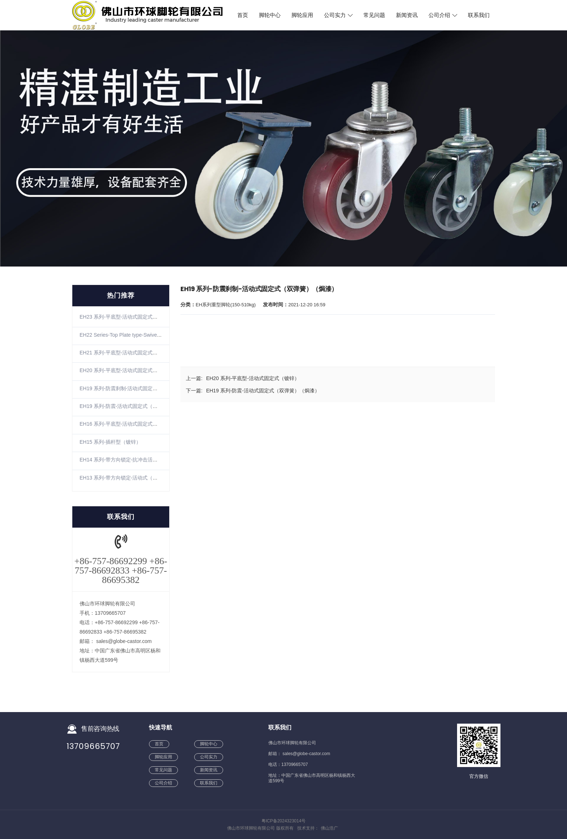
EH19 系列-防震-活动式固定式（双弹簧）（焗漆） (136, 406)
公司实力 (338, 15)
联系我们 (479, 15)
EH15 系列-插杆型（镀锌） (110, 442)
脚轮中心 (270, 15)
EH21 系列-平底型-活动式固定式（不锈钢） (129, 352)
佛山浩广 (329, 828)
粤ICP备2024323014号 (283, 820)
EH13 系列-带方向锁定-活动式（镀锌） (124, 478)
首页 (242, 15)
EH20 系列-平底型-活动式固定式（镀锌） (126, 370)
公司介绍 (443, 15)
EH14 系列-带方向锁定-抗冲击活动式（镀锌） (131, 460)
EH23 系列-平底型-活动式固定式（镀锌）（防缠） (136, 317)
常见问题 (374, 15)
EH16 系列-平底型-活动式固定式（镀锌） (126, 424)
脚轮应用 (302, 15)
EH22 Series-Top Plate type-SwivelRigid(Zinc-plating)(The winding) (155, 335)
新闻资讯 (407, 15)
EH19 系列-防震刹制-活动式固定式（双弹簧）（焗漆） (141, 388)
